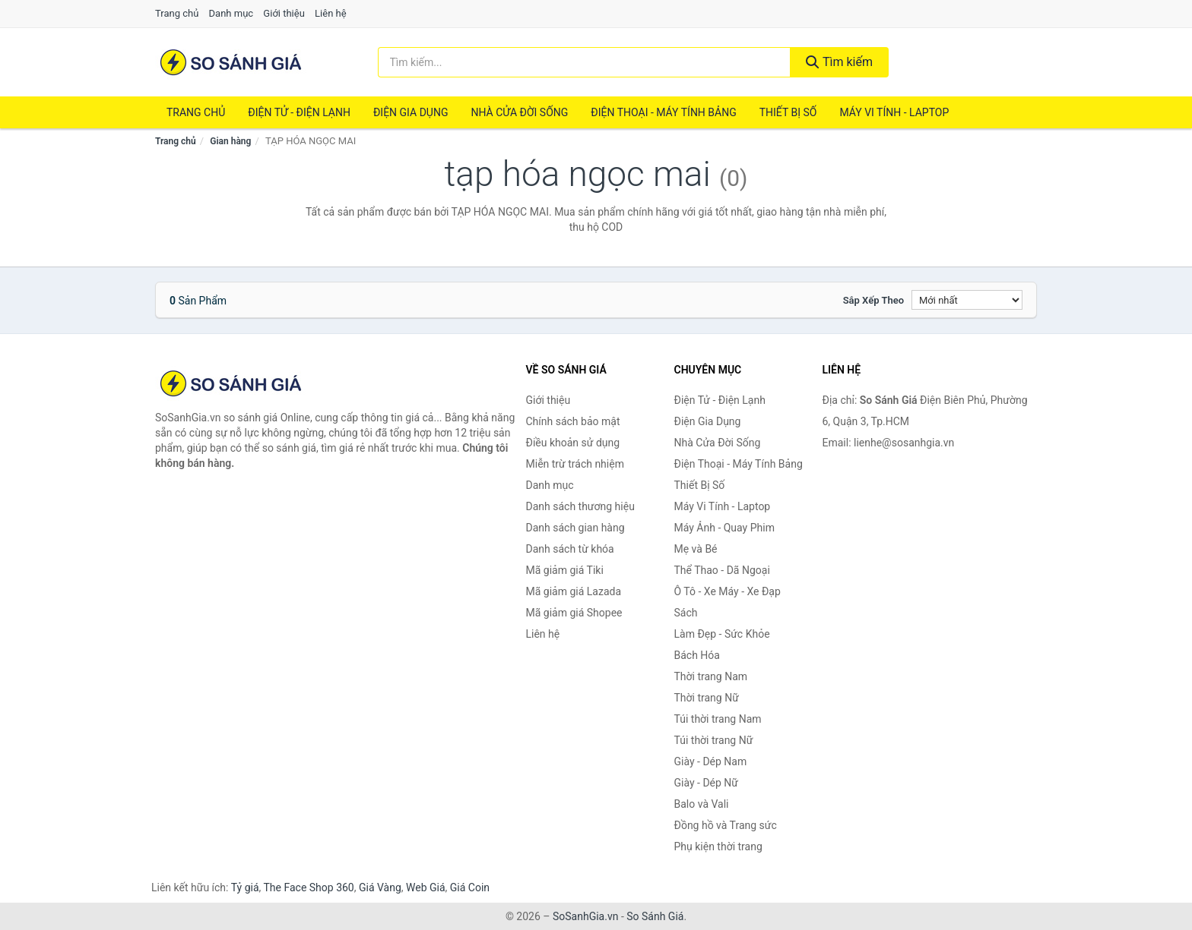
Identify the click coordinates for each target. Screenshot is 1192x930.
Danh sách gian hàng (575, 528)
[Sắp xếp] (966, 300)
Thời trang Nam (711, 676)
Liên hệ (331, 13)
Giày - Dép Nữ (706, 783)
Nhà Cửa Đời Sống (519, 112)
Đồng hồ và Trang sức (725, 825)
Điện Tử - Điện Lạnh (299, 112)
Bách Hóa (697, 655)
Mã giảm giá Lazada (574, 591)
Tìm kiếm (839, 62)
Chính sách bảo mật (573, 421)
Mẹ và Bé (696, 549)
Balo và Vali (701, 804)
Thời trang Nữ (706, 698)
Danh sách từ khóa (570, 549)
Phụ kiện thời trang (718, 846)
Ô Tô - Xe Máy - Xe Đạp (727, 591)
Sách (686, 613)
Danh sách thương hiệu (580, 506)
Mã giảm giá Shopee (574, 613)
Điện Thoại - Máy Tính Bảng (663, 112)
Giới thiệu (283, 13)
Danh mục (231, 13)
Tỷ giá (245, 887)
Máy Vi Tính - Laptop (894, 112)
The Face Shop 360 (308, 887)
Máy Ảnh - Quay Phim (724, 528)
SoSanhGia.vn (585, 916)
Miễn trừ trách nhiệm (575, 464)
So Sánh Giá (654, 916)
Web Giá (425, 887)
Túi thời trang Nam (718, 719)
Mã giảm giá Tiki (565, 570)
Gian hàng (230, 141)
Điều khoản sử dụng (573, 443)
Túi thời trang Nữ (713, 740)
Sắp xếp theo (873, 300)
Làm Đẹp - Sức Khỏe (722, 634)
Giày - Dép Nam (710, 761)
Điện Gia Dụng (410, 112)
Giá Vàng (380, 887)
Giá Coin (470, 887)
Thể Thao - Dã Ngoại (722, 570)
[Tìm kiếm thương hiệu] (584, 62)
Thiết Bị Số (788, 112)
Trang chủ (176, 13)
